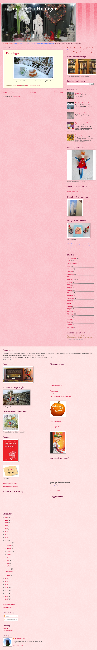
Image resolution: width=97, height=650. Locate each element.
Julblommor (70, 274)
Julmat (69, 303)
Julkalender (70, 293)
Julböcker (69, 277)
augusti (9, 554)
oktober (9, 548)
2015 (6, 584)
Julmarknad (70, 300)
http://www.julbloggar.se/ (10, 483)
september (10, 551)
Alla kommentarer (9, 619)
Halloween (70, 271)
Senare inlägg (8, 92)
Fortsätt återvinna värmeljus (82, 103)
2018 (6, 540)
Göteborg (69, 269)
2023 (6, 526)
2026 (6, 517)
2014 (6, 587)
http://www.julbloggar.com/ (10, 486)
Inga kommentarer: (35, 85)
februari (9, 569)
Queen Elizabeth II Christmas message (60, 396)
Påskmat (69, 319)
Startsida (33, 92)
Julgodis (69, 287)
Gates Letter (53, 394)
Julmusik (69, 306)
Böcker (69, 261)
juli (8, 557)
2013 (6, 590)
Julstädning (70, 311)
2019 (6, 537)
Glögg (69, 266)
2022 (6, 529)
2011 (6, 596)
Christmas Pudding (72, 263)
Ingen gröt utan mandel (81, 123)
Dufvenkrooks (7, 607)
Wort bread (70, 324)
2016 (6, 581)
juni (8, 560)
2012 (6, 593)
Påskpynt (69, 322)
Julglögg (69, 285)
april (8, 566)
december (9, 543)
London (69, 317)
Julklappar (70, 295)
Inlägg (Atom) (16, 96)
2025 (6, 520)
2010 (6, 599)
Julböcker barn (71, 279)
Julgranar (69, 290)
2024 (6, 523)
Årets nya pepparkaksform (82, 113)
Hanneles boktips (20, 638)
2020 (6, 534)
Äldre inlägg (58, 92)
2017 (6, 578)
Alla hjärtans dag (71, 258)
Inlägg (6, 616)
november (9, 545)
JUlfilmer (69, 282)
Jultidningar (70, 314)
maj (8, 563)
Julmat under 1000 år (55, 491)
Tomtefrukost (78, 93)
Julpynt (69, 308)
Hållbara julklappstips (9, 604)
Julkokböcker (70, 298)
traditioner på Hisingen (30, 8)
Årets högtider (54, 391)
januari (9, 575)
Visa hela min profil (18, 645)
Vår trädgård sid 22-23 (56, 385)
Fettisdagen (12, 53)
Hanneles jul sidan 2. (55, 421)
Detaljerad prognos (8, 630)
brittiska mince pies (72, 191)
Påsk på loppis (79, 135)
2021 (6, 531)
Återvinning (70, 327)
